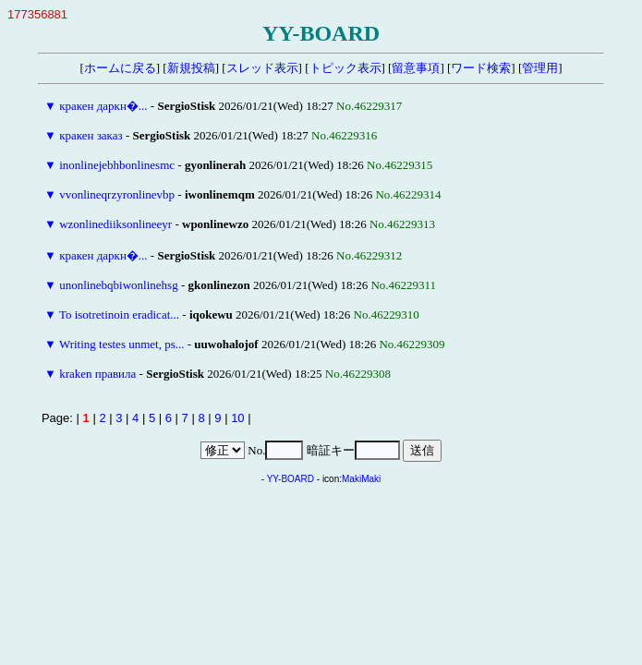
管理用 (540, 68)
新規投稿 (191, 68)
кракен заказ (91, 135)
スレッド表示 (262, 68)
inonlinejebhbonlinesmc (117, 165)
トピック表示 (345, 68)
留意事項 (416, 68)
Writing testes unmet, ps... (122, 344)
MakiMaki (361, 479)
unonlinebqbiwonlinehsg (118, 285)
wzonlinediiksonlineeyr (115, 224)
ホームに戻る (120, 68)
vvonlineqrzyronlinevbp (117, 194)
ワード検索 (481, 68)
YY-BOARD (290, 479)
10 (237, 418)
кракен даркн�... (103, 106)
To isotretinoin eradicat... (119, 314)
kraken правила (97, 374)
